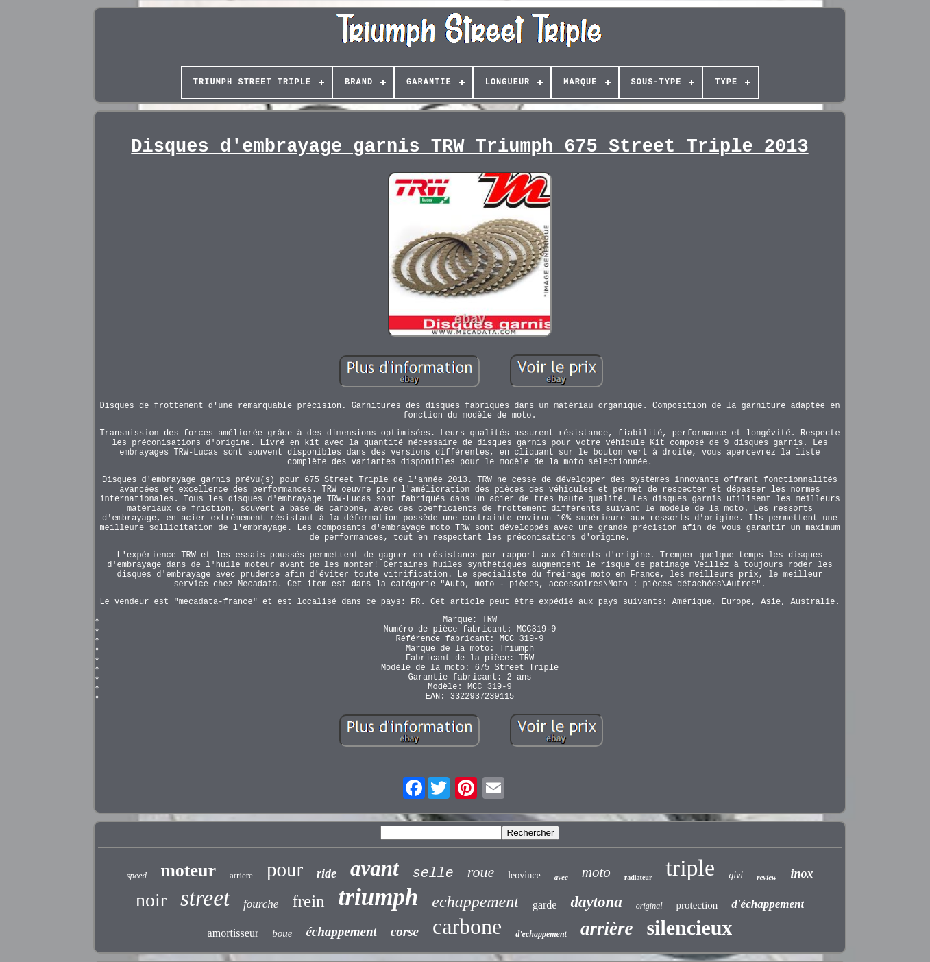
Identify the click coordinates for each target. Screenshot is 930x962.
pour (285, 869)
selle (433, 873)
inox (801, 873)
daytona (596, 902)
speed (137, 875)
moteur (188, 870)
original (649, 906)
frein (308, 901)
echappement (475, 902)
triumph (379, 897)
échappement (341, 931)
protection (697, 905)
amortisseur (233, 933)
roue (481, 871)
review (766, 877)
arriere (241, 875)
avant (374, 868)
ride (326, 873)
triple (690, 867)
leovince (524, 875)
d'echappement (541, 934)
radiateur (638, 877)
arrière (606, 928)
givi (736, 875)
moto (596, 872)
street (205, 898)
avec (561, 877)
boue (282, 933)
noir (151, 900)
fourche (260, 904)
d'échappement (767, 904)
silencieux (689, 927)
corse (405, 931)
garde (545, 905)
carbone (467, 926)
